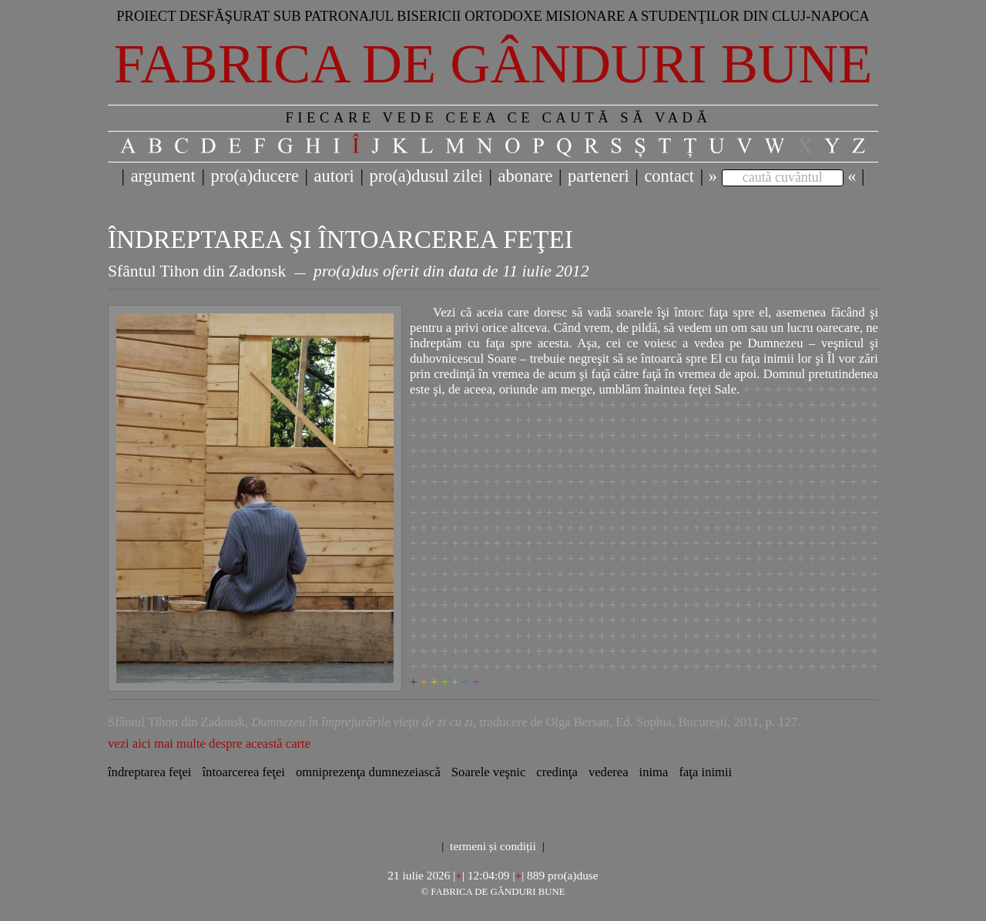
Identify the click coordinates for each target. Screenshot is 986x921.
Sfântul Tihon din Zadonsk (197, 271)
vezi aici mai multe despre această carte (209, 743)
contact (669, 176)
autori (334, 176)
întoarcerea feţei (243, 772)
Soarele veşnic (488, 772)
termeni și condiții (493, 845)
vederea (609, 772)
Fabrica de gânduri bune (493, 64)
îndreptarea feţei (149, 772)
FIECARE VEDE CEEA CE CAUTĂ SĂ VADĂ (498, 117)
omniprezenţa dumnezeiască (368, 772)
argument (163, 176)
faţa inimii (705, 772)
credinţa (557, 772)
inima (654, 772)
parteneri (598, 176)
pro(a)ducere (254, 176)
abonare (525, 176)
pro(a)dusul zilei (425, 176)
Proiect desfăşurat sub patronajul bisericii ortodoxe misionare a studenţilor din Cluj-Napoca (493, 16)
